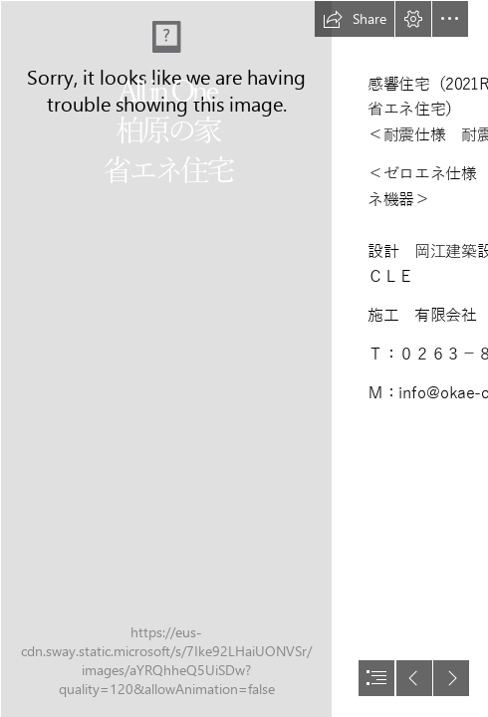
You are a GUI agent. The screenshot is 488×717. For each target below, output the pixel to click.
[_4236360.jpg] (165, 358)
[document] (244, 358)
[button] (354, 19)
